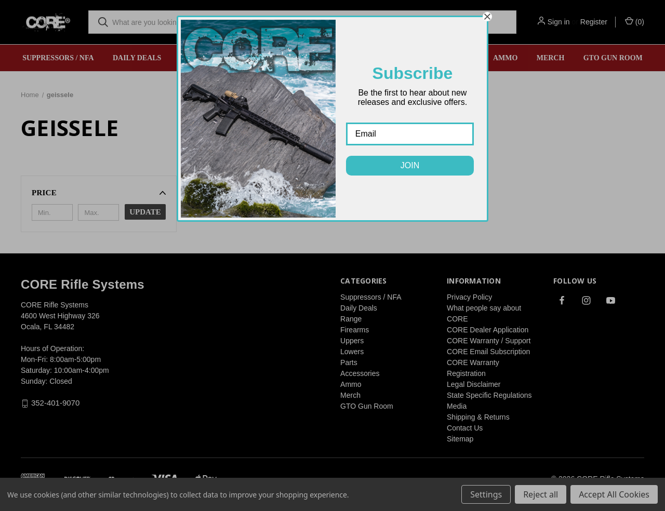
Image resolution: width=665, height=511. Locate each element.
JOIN (410, 165)
